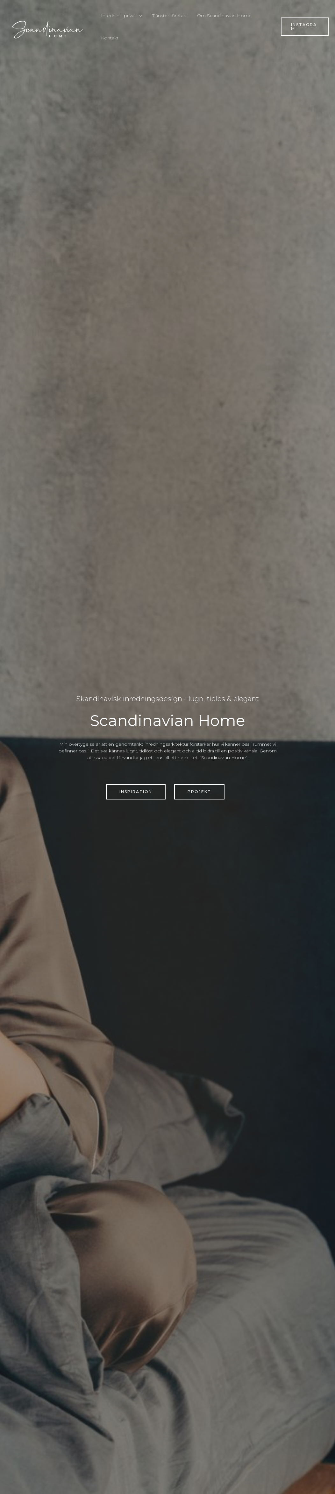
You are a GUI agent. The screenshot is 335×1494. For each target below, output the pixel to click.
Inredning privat (117, 15)
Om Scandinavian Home (220, 15)
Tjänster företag (167, 15)
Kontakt (109, 38)
